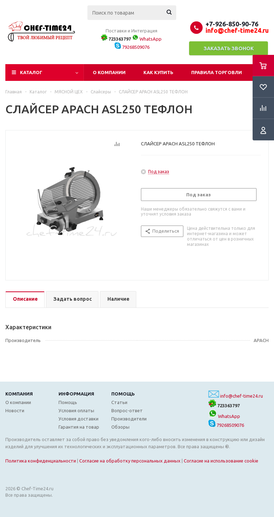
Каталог (31, 72)
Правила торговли (216, 72)
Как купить (158, 72)
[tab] (25, 299)
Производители (129, 418)
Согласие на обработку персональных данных (130, 460)
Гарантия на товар (79, 426)
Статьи (119, 402)
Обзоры (120, 426)
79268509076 (132, 47)
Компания (19, 393)
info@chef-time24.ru (241, 395)
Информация (76, 393)
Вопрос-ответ (127, 410)
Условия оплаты (76, 410)
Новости (14, 410)
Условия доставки (78, 418)
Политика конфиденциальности (40, 460)
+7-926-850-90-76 (232, 24)
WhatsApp (147, 38)
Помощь (123, 393)
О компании (109, 72)
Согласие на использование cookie (221, 460)
